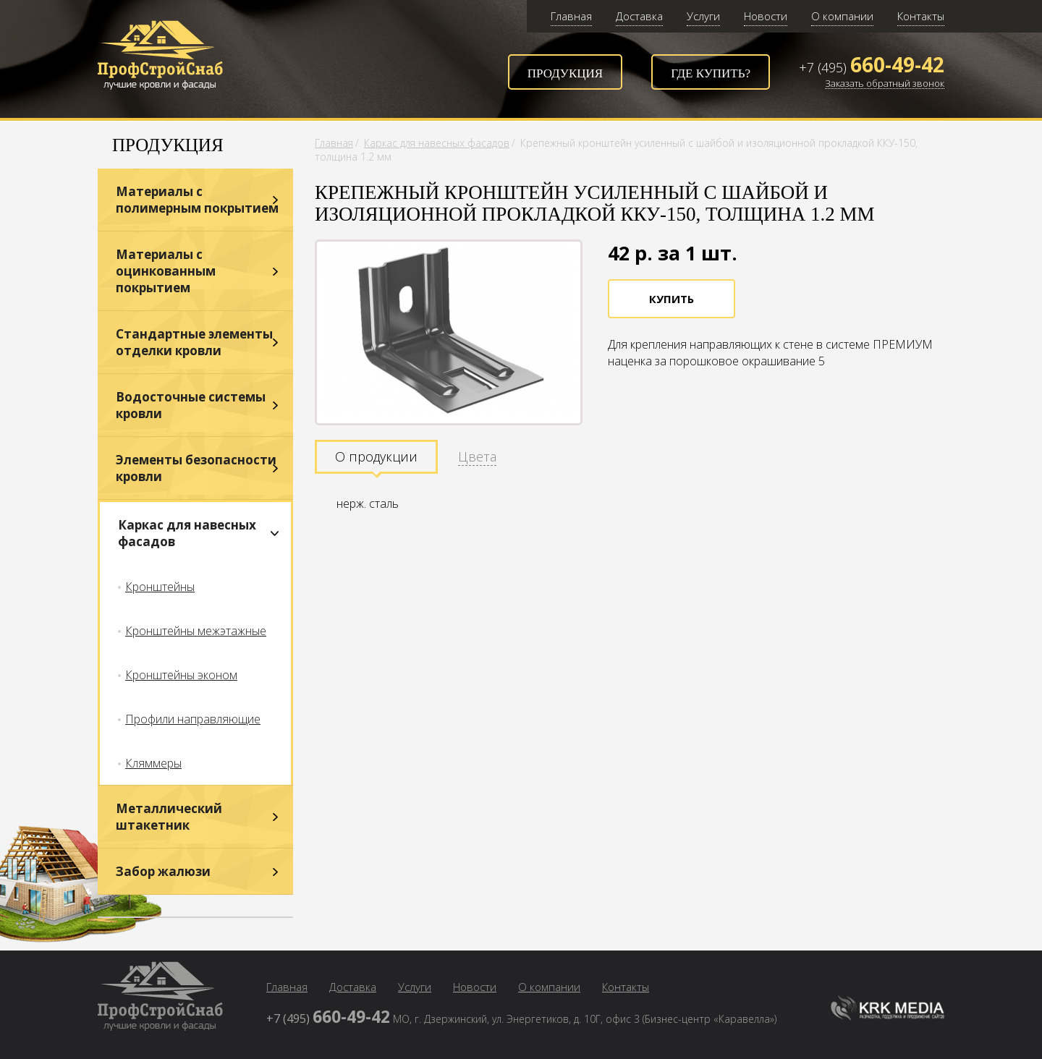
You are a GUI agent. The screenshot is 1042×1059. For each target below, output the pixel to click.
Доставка (639, 16)
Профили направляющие (192, 719)
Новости (765, 16)
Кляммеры (153, 763)
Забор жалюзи (163, 871)
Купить (671, 299)
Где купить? (710, 73)
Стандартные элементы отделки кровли (194, 342)
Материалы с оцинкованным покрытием (166, 271)
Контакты (920, 16)
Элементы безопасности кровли (196, 468)
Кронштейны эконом (181, 675)
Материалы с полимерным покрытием (197, 199)
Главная (571, 16)
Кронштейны (160, 587)
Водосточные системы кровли (191, 405)
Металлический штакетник (169, 816)
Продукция (565, 73)
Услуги (703, 16)
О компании (842, 16)
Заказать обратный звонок (884, 84)
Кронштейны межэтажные (195, 631)
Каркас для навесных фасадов (187, 533)
